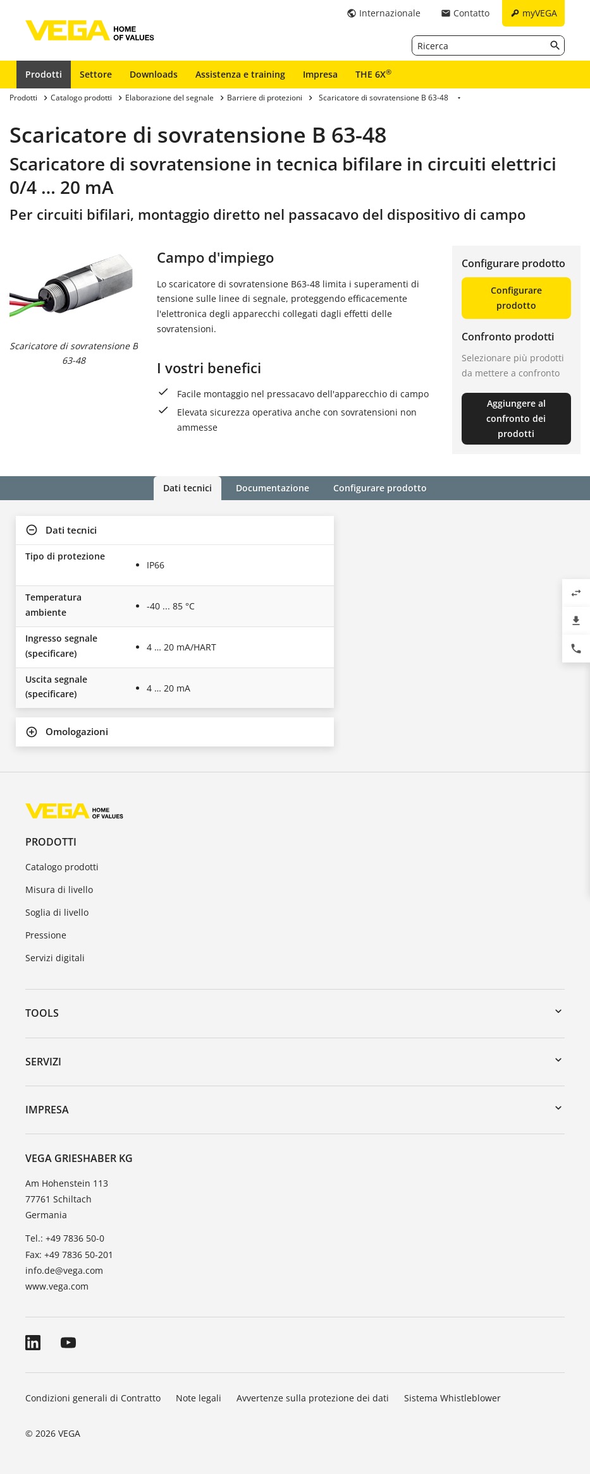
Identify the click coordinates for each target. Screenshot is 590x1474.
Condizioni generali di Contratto (93, 1398)
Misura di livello (59, 890)
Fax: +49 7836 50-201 (69, 1255)
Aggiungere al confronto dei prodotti (516, 418)
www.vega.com (57, 1286)
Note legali (198, 1398)
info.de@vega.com (64, 1270)
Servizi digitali (55, 958)
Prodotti (43, 74)
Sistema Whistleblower (452, 1398)
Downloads (154, 74)
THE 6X (373, 74)
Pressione (45, 935)
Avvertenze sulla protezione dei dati (313, 1398)
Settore (96, 74)
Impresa (320, 74)
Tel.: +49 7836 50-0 (64, 1238)
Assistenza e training (240, 74)
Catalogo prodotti (62, 867)
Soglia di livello (57, 912)
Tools (42, 1013)
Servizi (43, 1062)
